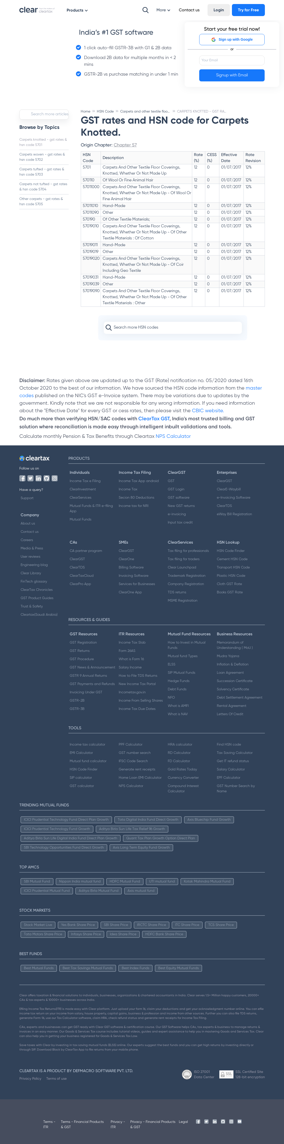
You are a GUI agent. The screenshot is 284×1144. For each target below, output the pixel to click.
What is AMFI (178, 706)
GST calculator (82, 786)
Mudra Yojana (228, 656)
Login (219, 10)
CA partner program (86, 551)
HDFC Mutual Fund (125, 881)
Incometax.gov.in (132, 692)
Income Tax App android (139, 481)
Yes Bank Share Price (78, 925)
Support (27, 498)
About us (28, 523)
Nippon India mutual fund (80, 881)
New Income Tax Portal (137, 684)
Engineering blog (34, 565)
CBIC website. (207, 410)
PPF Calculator (130, 744)
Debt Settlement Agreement (239, 697)
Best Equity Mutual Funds (178, 968)
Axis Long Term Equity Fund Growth (141, 847)
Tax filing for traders (183, 559)
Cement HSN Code (232, 559)
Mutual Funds (80, 519)
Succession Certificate (235, 681)
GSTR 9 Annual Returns (88, 676)
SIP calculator (81, 777)
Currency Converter (183, 777)
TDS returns (177, 592)
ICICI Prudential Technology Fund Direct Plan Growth (66, 819)
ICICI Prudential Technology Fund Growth (57, 829)
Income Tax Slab (132, 642)
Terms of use (56, 1078)
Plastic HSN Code (231, 576)
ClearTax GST (154, 418)
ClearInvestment (83, 489)
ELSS (171, 664)
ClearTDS (224, 506)
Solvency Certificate (233, 689)
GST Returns (80, 651)
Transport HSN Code (233, 567)
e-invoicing (177, 514)
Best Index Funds (135, 968)
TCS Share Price (221, 925)
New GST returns (181, 506)
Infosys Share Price (86, 934)
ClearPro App (80, 584)
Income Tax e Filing (85, 481)
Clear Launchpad (182, 567)
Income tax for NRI (133, 506)
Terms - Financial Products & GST (82, 1124)
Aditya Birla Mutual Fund (98, 891)
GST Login (176, 489)
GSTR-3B (77, 709)
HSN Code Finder (231, 551)
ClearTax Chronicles (37, 590)
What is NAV (178, 714)
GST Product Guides (37, 598)
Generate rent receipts (137, 769)
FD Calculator (179, 761)
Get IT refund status (233, 761)
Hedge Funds (178, 681)
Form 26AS (127, 651)
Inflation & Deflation (233, 664)
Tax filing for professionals (188, 551)
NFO (171, 697)
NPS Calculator (173, 436)
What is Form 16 (131, 659)
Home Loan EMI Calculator (140, 777)
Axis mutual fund (141, 891)
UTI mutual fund (162, 881)
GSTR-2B (77, 700)
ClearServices (80, 497)
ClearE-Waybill (229, 489)
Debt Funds (177, 689)
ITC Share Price (187, 925)
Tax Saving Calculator (235, 753)
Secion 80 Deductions (136, 497)
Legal (183, 1122)
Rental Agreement (231, 706)
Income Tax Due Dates (137, 709)
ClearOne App (130, 592)
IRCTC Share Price (151, 925)
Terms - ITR (49, 1124)
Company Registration (186, 584)
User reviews (30, 556)
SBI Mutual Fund (37, 881)
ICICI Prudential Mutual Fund (47, 891)
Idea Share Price (123, 934)
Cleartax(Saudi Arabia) (39, 614)
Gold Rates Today (182, 769)
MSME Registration (182, 600)
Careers (27, 540)
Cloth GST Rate (229, 584)
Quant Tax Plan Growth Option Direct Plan (160, 838)
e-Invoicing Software (233, 497)
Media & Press (32, 548)
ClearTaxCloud (82, 576)
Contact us (29, 532)
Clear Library (31, 573)
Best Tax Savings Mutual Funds (88, 968)
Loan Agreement (230, 672)
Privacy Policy (30, 1078)
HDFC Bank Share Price (164, 934)
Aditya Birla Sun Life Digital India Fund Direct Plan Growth (70, 838)
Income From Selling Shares (141, 700)
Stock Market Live (38, 925)
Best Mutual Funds (39, 968)
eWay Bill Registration (234, 514)
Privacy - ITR (118, 1124)
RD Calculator (179, 753)
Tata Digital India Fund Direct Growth (148, 819)
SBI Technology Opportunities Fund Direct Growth (64, 847)
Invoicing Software (133, 576)
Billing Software (131, 567)
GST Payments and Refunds (92, 684)
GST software (178, 497)
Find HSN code (229, 744)
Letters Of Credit (230, 714)
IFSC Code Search (133, 761)
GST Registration (83, 642)
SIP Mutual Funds (181, 672)
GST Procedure (82, 659)
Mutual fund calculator (88, 761)
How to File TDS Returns (138, 676)
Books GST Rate (230, 592)
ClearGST (224, 481)
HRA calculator (180, 744)
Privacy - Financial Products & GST (152, 1124)
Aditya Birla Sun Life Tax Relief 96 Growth (132, 829)
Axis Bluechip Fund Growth (209, 819)
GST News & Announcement (92, 667)
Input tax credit (180, 522)
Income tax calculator (87, 744)
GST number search (135, 753)
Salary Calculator (231, 769)
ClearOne (126, 559)
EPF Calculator (228, 777)
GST (171, 481)
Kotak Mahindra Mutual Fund (207, 881)
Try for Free (248, 10)
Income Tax (128, 489)
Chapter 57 (125, 144)
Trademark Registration (187, 576)
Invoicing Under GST (86, 692)
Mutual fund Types (182, 656)
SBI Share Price (116, 925)
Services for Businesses (137, 584)
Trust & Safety (32, 606)
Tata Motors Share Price (43, 934)
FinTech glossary (34, 581)
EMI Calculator (81, 753)
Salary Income (130, 667)
